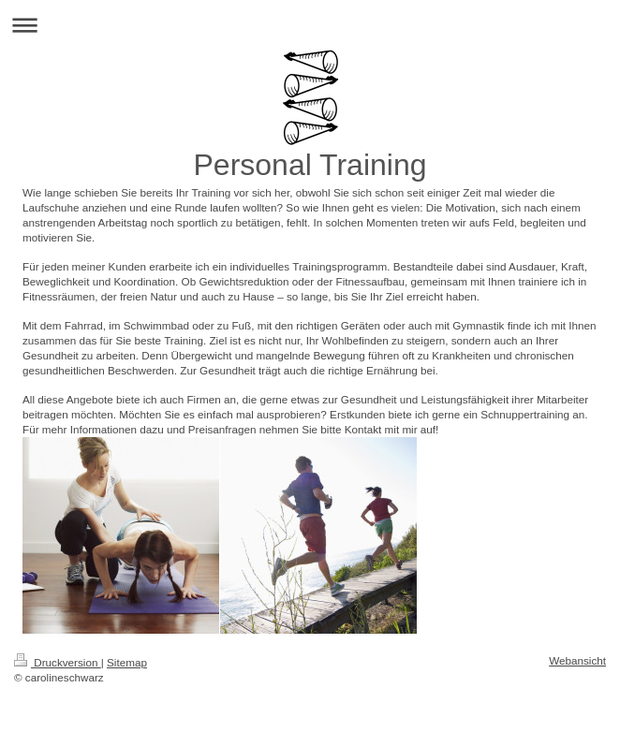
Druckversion (57, 662)
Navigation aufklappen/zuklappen (310, 25)
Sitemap (127, 662)
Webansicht (577, 660)
